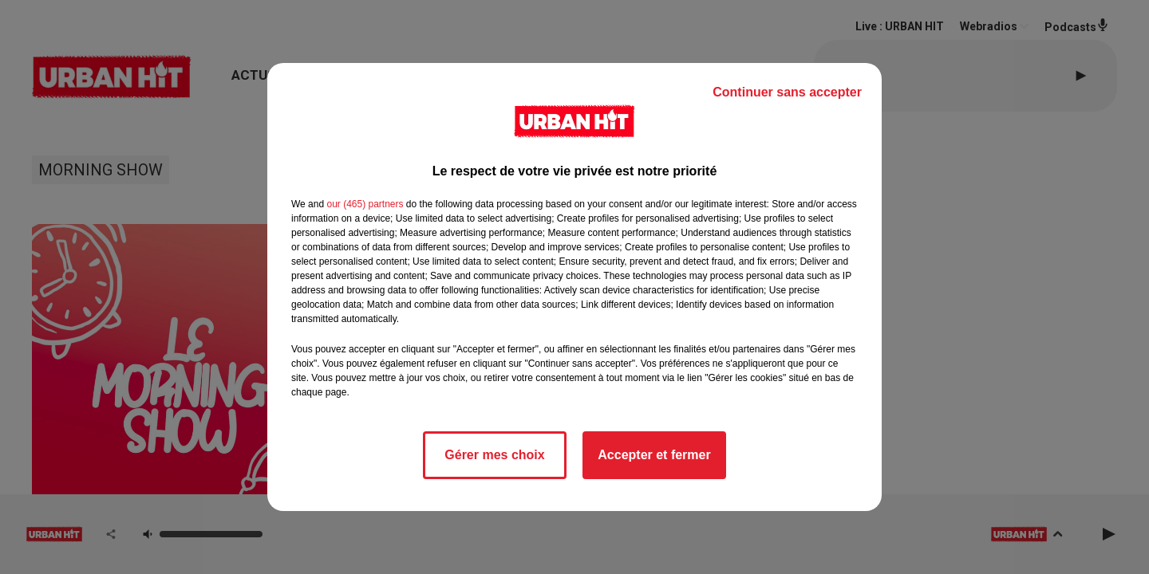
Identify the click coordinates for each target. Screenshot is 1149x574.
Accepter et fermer (654, 455)
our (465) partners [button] (364, 204)
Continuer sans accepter (787, 92)
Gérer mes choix (494, 455)
